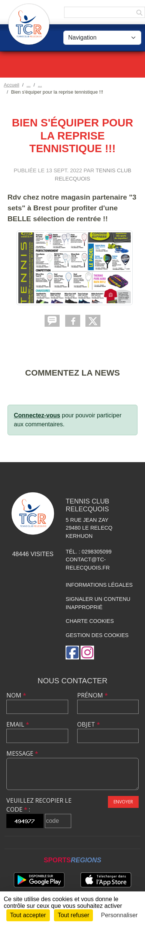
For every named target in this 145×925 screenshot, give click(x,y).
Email (17, 724)
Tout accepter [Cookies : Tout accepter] (28, 915)
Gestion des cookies (97, 635)
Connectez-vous (37, 415)
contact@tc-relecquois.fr (88, 563)
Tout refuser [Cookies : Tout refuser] (73, 915)
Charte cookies (90, 621)
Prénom (92, 695)
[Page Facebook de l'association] (72, 652)
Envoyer (123, 802)
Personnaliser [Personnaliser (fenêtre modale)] (119, 915)
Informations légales (99, 585)
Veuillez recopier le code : (39, 804)
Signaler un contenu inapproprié (98, 603)
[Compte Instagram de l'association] (87, 652)
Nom (16, 695)
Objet (88, 724)
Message (22, 753)
